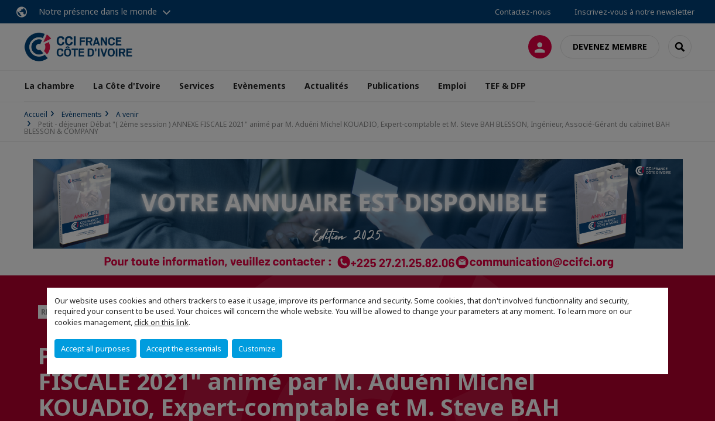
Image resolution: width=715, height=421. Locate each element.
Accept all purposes (95, 348)
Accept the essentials (183, 348)
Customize (257, 348)
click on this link (161, 322)
